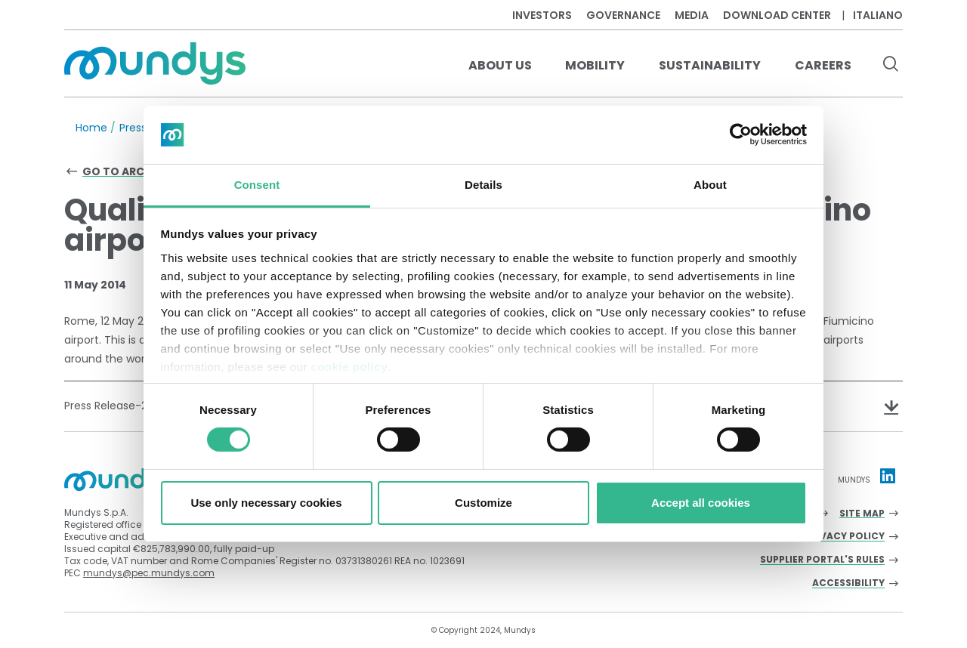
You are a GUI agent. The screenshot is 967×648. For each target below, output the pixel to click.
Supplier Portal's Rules (822, 560)
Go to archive (125, 171)
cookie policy (349, 366)
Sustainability (710, 65)
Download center (777, 15)
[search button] (890, 66)
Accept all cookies (700, 502)
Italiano (878, 15)
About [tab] (710, 184)
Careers (823, 65)
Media (692, 15)
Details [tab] (483, 184)
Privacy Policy (845, 537)
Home (91, 127)
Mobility (595, 65)
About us (500, 65)
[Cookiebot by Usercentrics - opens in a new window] (741, 134)
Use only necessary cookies (265, 502)
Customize (483, 502)
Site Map (862, 514)
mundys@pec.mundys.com (149, 572)
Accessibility (848, 583)
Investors (542, 15)
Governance (623, 15)
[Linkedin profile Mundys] (887, 475)
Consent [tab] (257, 184)
